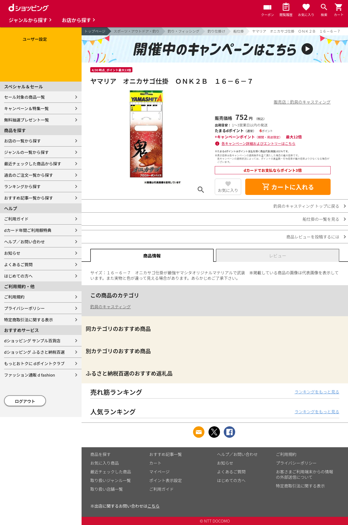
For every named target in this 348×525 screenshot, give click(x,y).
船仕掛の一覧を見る (321, 219)
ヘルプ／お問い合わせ (24, 241)
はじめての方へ (18, 276)
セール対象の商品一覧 (24, 97)
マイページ (159, 471)
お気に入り (228, 190)
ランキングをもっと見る (316, 391)
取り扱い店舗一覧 (106, 489)
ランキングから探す (22, 186)
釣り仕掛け (216, 31)
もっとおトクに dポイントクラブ (34, 363)
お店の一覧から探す (22, 141)
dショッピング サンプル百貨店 (32, 340)
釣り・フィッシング (184, 31)
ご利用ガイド (16, 219)
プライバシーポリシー (24, 308)
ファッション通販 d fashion (29, 375)
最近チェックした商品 (110, 471)
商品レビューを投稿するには (312, 237)
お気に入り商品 (104, 463)
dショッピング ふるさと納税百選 (34, 352)
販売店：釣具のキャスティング (302, 102)
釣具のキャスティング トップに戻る (306, 206)
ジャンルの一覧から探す (26, 152)
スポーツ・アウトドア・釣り (137, 31)
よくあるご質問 (18, 264)
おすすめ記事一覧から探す (28, 198)
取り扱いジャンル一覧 (110, 480)
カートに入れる (288, 187)
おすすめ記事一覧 (165, 454)
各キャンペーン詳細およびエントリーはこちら (259, 143)
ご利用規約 (14, 297)
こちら (153, 506)
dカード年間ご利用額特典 (27, 230)
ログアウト (25, 401)
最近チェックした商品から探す (32, 163)
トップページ (94, 31)
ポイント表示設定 (165, 480)
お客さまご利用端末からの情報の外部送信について (304, 474)
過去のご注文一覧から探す (28, 175)
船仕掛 (238, 31)
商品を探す (100, 454)
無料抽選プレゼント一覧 (26, 120)
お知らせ (12, 253)
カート (155, 463)
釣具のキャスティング (110, 306)
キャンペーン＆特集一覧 (26, 108)
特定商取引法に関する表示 (28, 319)
